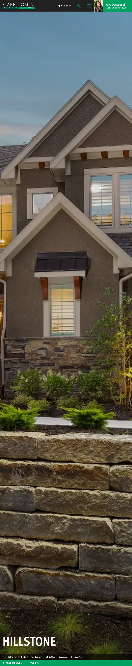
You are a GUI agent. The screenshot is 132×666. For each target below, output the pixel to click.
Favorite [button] (34, 662)
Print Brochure (14, 662)
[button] (113, 6)
